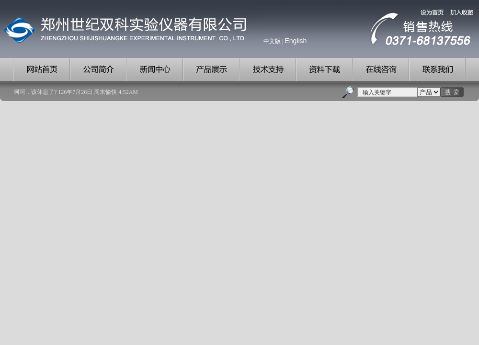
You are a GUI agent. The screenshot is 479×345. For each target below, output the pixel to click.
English (296, 41)
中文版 (272, 41)
